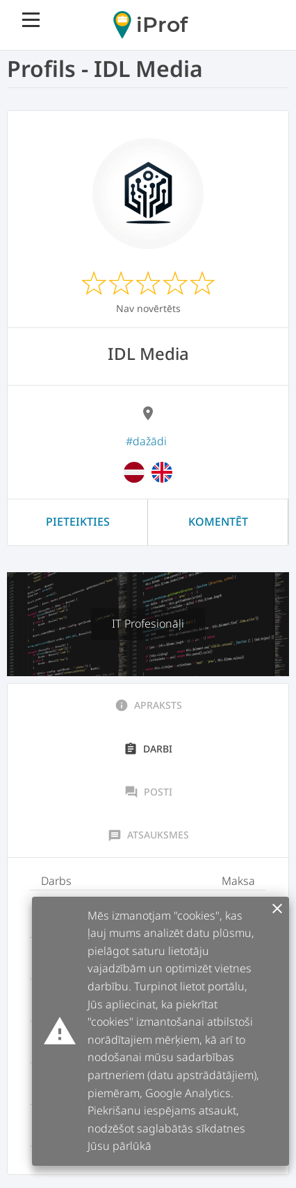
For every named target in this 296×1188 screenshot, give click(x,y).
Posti (148, 792)
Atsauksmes (148, 835)
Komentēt (218, 521)
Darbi (148, 749)
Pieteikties (78, 521)
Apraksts (148, 705)
